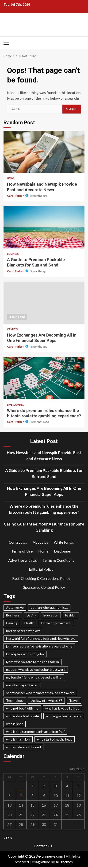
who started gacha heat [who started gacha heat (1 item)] (54, 739)
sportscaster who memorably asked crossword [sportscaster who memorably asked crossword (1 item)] (40, 693)
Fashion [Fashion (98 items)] (71, 615)
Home (43, 551)
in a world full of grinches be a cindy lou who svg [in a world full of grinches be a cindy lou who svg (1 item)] (41, 638)
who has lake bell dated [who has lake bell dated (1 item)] (62, 708)
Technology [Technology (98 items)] (14, 700)
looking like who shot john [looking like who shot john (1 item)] (25, 654)
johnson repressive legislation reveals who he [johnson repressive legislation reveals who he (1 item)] (39, 646)
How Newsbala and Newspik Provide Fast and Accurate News (44, 152)
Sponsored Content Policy (44, 587)
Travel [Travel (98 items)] (73, 700)
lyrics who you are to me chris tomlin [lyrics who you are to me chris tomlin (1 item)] (32, 662)
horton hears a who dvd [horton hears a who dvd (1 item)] (23, 631)
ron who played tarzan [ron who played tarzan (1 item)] (22, 685)
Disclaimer (62, 551)
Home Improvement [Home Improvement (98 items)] (56, 623)
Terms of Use (22, 551)
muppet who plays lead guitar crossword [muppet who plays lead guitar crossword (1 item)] (35, 669)
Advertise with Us (22, 560)
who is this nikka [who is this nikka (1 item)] (18, 739)
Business (13, 253)
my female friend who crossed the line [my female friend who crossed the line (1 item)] (33, 677)
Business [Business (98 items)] (12, 615)
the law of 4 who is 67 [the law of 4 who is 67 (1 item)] (46, 700)
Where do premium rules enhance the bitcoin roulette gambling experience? (44, 378)
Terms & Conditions (58, 560)
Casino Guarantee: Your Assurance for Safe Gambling (44, 527)
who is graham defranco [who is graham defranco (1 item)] (63, 716)
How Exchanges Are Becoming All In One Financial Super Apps (44, 303)
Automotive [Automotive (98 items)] (15, 607)
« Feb (8, 838)
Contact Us (18, 542)
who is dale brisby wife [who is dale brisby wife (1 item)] (22, 716)
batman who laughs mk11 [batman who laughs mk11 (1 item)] (49, 607)
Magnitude (41, 861)
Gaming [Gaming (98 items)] (11, 623)
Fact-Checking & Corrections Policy (41, 578)
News (11, 178)
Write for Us (64, 542)
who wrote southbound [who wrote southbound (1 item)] (23, 747)
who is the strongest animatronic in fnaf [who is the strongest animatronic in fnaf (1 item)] (35, 732)
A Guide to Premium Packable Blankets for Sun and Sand (44, 227)
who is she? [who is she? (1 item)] (14, 724)
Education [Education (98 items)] (50, 615)
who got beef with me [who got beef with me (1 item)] (22, 708)
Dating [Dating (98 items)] (31, 615)
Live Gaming (15, 404)
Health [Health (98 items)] (29, 623)
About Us (40, 542)
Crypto (12, 329)
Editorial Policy (41, 569)
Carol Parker (15, 195)
